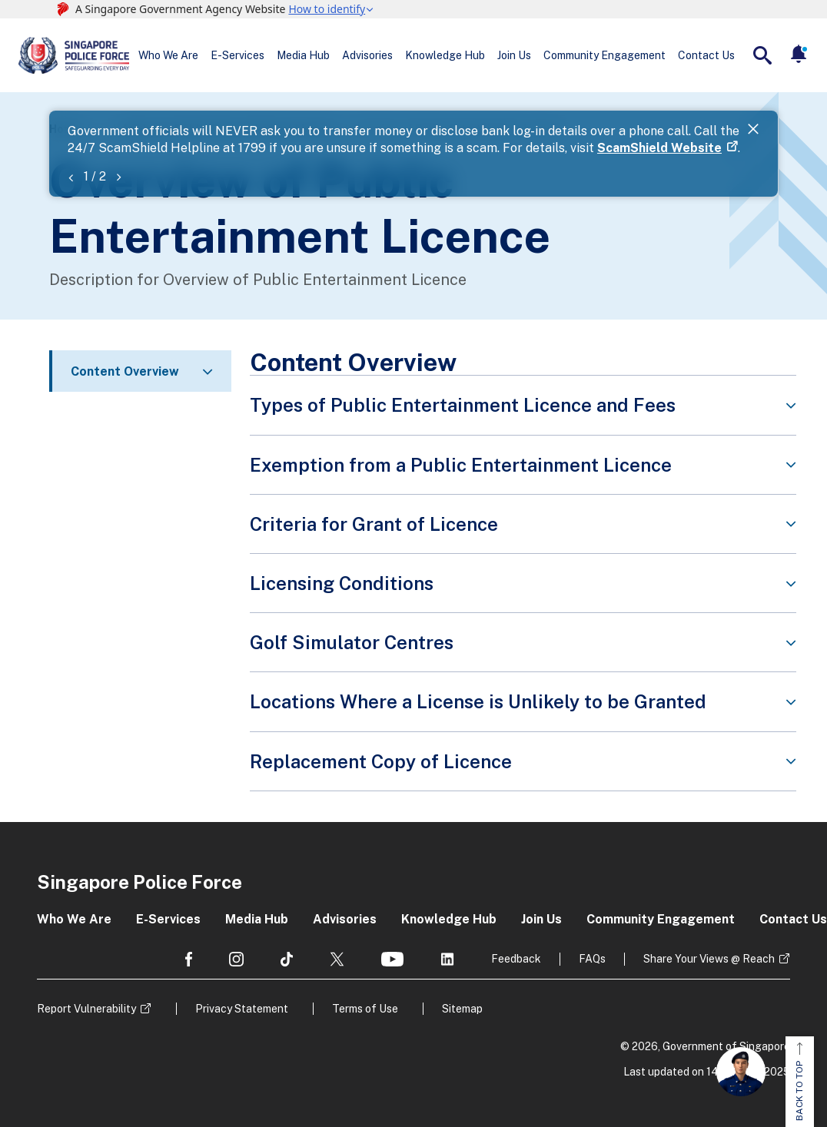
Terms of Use (365, 1009)
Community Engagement (604, 55)
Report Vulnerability (86, 1009)
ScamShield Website (659, 148)
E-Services (237, 55)
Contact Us (706, 55)
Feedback (516, 959)
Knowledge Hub (445, 55)
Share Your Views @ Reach (709, 959)
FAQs (592, 959)
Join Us (514, 55)
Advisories (367, 55)
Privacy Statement (241, 1009)
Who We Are (168, 55)
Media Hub (303, 55)
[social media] (188, 959)
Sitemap (462, 1009)
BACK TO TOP (799, 1081)
